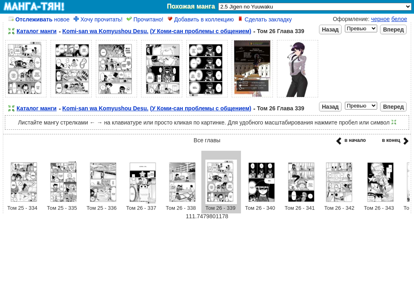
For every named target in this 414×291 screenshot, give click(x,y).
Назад (330, 29)
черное (380, 19)
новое (39, 19)
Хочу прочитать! (98, 19)
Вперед (393, 29)
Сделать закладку (265, 19)
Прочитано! (145, 19)
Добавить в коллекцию (200, 19)
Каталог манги (37, 31)
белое (399, 19)
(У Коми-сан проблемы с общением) (200, 31)
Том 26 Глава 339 (280, 31)
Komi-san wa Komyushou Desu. (105, 31)
